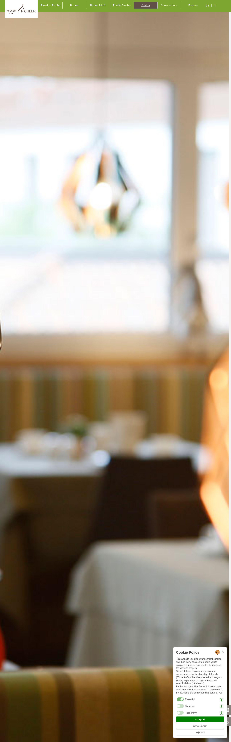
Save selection (200, 726)
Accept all (200, 719)
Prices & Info (98, 5)
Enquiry (193, 5)
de (207, 5)
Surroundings (169, 5)
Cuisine (145, 5)
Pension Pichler (51, 5)
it (214, 5)
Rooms (74, 5)
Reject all (199, 732)
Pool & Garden (122, 5)
